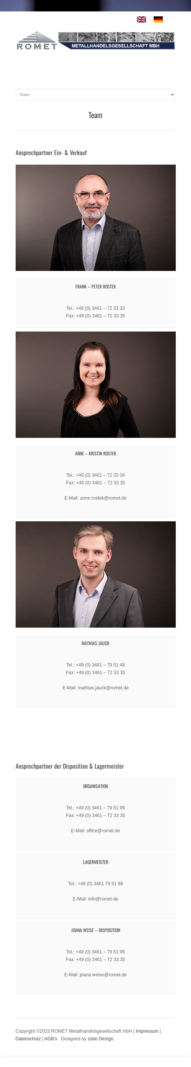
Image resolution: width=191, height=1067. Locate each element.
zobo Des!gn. (101, 1038)
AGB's (50, 1038)
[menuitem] (141, 19)
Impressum (147, 1031)
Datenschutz (28, 1038)
